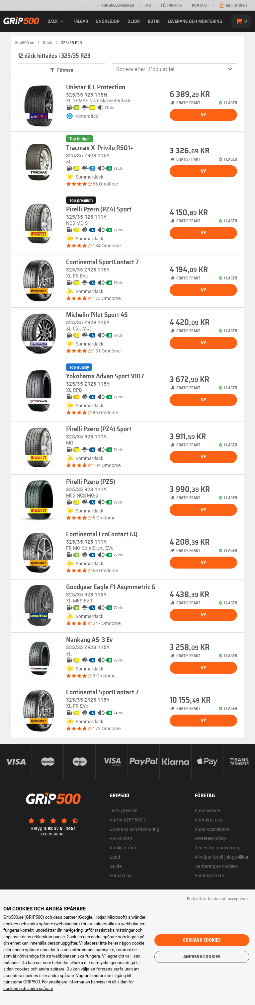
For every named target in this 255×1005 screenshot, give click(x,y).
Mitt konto (232, 5)
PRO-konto (121, 838)
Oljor (134, 21)
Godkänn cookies (202, 940)
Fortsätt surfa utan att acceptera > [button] (217, 898)
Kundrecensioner (117, 5)
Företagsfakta (209, 875)
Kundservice (207, 810)
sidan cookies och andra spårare (33, 969)
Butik (154, 21)
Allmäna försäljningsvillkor (222, 857)
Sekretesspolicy (210, 838)
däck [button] (56, 21)
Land (115, 857)
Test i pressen (123, 810)
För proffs (171, 5)
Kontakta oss (208, 819)
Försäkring (121, 875)
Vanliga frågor (124, 847)
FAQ (147, 5)
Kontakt (200, 5)
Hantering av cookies (216, 866)
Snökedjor (108, 21)
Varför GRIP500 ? (128, 819)
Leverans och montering (195, 21)
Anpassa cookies (201, 957)
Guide (116, 866)
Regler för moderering (217, 847)
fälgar (80, 21)
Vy (203, 115)
